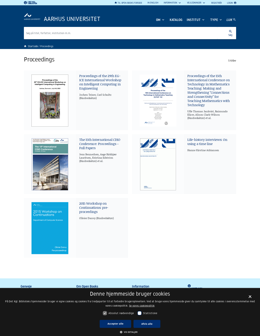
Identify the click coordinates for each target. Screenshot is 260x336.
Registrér (216, 2)
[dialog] (130, 312)
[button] (129, 332)
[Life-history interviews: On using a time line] (184, 164)
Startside (31, 46)
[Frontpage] (73, 15)
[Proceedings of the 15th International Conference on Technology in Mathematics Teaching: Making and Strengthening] (184, 100)
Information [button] (171, 2)
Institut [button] (194, 20)
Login (231, 2)
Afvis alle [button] (146, 323)
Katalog (176, 20)
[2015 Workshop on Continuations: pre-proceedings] (76, 228)
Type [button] (214, 20)
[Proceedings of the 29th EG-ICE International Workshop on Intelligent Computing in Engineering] (76, 100)
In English (152, 2)
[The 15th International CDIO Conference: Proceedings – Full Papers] (76, 164)
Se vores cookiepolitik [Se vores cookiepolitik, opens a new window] (142, 305)
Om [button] (158, 20)
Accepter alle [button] (115, 323)
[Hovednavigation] (231, 19)
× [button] (250, 297)
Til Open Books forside (128, 2)
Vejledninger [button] (194, 2)
